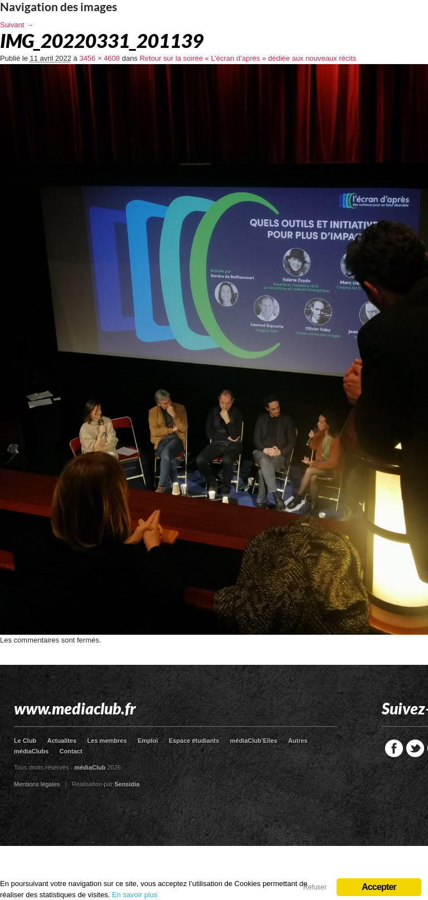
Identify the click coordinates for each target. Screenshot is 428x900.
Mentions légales (37, 784)
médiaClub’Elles (254, 740)
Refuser (315, 887)
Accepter (379, 887)
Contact (71, 751)
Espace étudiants (194, 740)
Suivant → (16, 25)
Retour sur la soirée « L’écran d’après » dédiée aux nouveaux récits (247, 58)
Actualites (62, 740)
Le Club (25, 740)
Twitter (415, 748)
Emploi (148, 740)
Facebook (394, 748)
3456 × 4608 (99, 58)
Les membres (107, 740)
